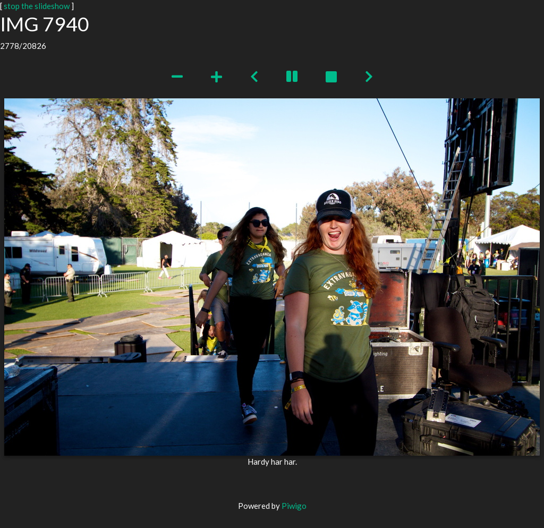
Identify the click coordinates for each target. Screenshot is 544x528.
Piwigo (294, 505)
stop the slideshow (37, 6)
